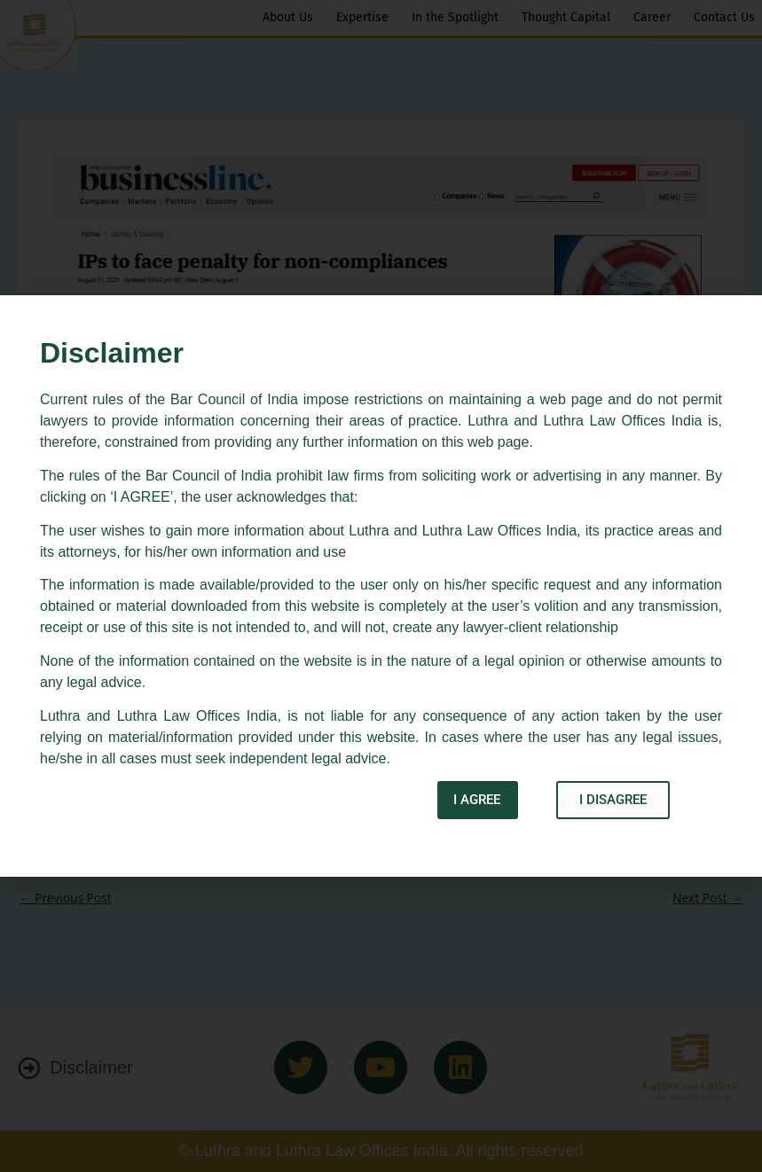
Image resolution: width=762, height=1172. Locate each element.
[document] (381, 586)
